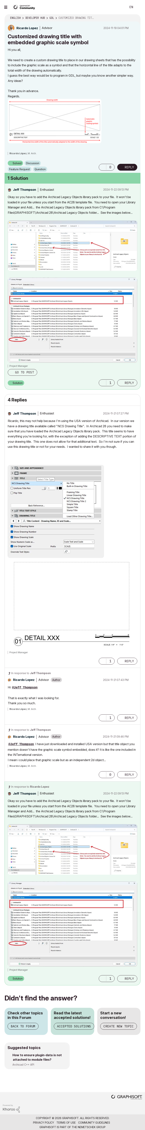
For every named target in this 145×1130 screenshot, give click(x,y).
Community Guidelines (94, 1122)
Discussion (32, 163)
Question (40, 169)
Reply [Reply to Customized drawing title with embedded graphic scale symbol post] (129, 167)
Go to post (24, 372)
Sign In (139, 7)
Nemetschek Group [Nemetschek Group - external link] (92, 1127)
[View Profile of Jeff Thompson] (24, 190)
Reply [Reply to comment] (129, 383)
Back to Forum (23, 1026)
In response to (31, 673)
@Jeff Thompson (24, 687)
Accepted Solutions (74, 1026)
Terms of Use (66, 1122)
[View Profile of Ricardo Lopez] (27, 28)
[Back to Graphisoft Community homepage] (25, 6)
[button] (54, 121)
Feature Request (19, 169)
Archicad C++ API (23, 1064)
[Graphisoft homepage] (126, 1097)
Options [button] (135, 18)
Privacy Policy (43, 1122)
